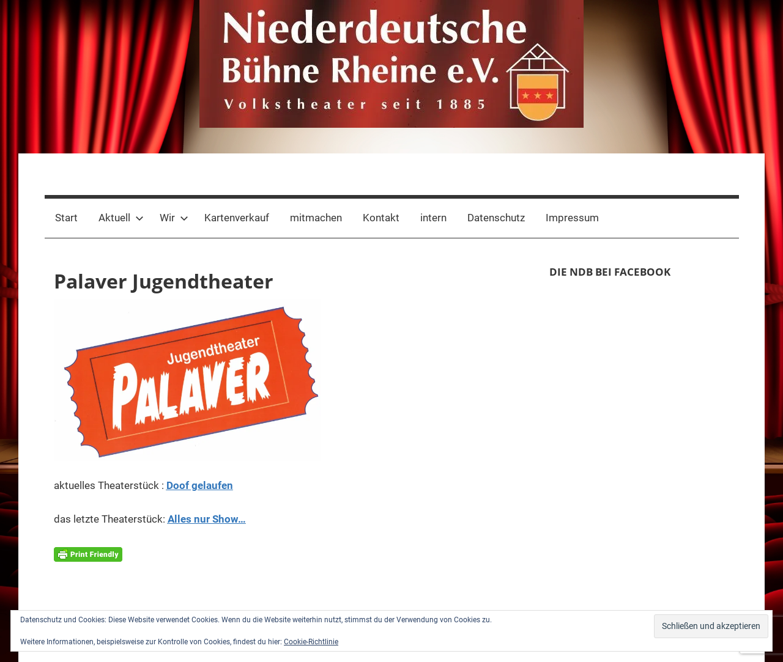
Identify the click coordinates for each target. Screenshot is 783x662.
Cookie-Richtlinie (311, 642)
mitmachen (316, 217)
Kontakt (381, 217)
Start (66, 217)
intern (433, 217)
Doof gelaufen (199, 485)
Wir (174, 217)
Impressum (572, 217)
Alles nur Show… (207, 519)
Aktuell (121, 217)
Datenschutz (496, 217)
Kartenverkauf (236, 217)
